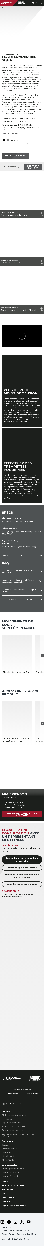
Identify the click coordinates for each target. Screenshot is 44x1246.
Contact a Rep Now (33, 167)
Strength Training (10, 1149)
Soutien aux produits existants (22, 868)
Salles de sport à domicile (13, 1126)
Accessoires (7, 1152)
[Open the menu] (42, 3)
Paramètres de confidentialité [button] (15, 1231)
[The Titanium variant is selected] (8, 140)
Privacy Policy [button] (8, 1234)
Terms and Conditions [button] (27, 1234)
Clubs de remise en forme (14, 1115)
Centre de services (10, 1172)
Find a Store (7, 1189)
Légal (4, 1193)
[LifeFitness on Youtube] (29, 1222)
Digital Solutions (9, 1156)
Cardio (5, 1145)
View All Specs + (10, 134)
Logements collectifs (11, 1123)
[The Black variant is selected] (4, 140)
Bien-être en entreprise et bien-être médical (19, 1135)
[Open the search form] (37, 3)
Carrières (6, 1201)
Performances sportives (13, 1130)
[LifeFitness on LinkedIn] (2, 1222)
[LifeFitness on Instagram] (15, 1222)
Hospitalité (7, 1119)
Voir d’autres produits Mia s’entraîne (22, 814)
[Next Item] (42, 655)
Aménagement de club (13, 1169)
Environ (5, 1181)
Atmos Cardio (8, 1160)
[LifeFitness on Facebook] (9, 1222)
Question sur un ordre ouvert (22, 884)
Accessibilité (8, 1197)
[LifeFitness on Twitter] (22, 1222)
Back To (7, 7)
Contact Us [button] (7, 1227)
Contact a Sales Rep (15, 156)
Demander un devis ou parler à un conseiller (22, 859)
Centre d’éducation (11, 1176)
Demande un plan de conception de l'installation (22, 875)
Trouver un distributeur (13, 1185)
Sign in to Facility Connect (14, 1206)
